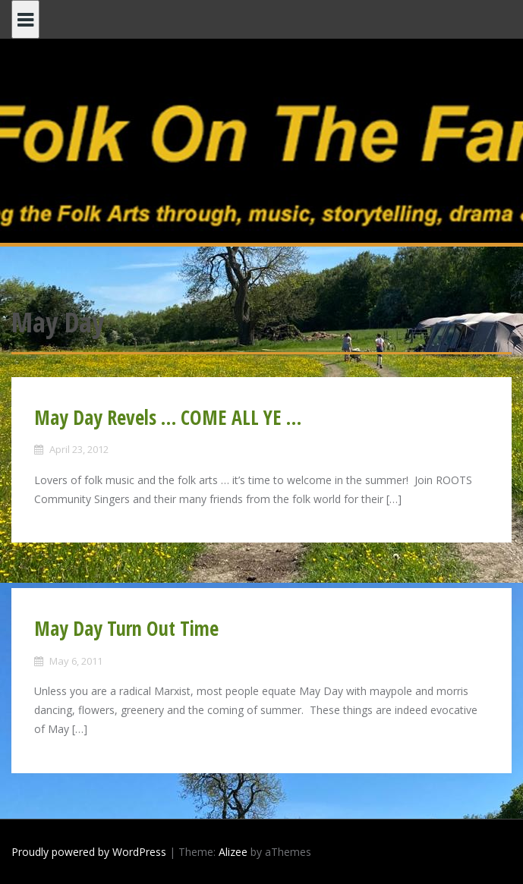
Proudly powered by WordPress (88, 852)
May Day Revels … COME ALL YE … (167, 417)
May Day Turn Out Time (126, 628)
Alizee (233, 852)
